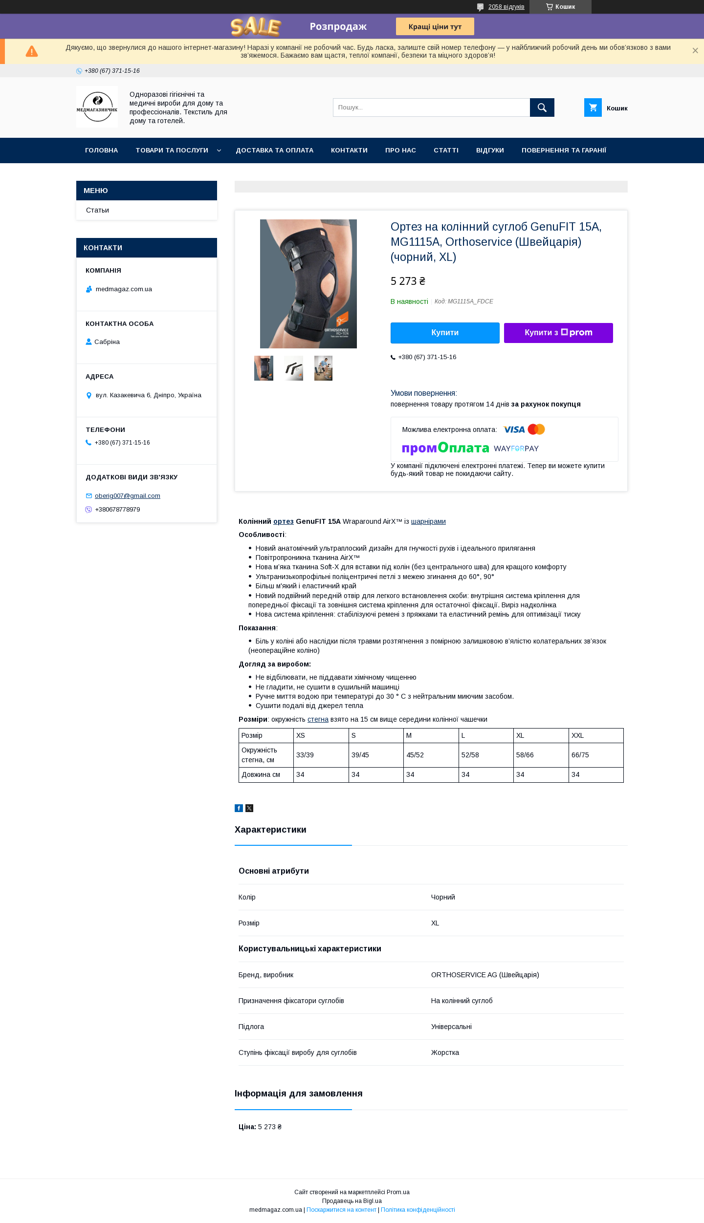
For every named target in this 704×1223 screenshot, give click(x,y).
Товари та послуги (171, 150)
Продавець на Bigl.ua (352, 1201)
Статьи (97, 210)
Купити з (558, 332)
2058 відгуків (506, 6)
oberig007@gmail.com (127, 495)
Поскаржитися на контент (341, 1209)
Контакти (349, 150)
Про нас (400, 150)
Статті (446, 150)
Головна (101, 150)
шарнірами (428, 521)
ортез (283, 521)
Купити (445, 332)
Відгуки (490, 150)
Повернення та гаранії (564, 150)
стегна (318, 719)
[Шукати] (542, 107)
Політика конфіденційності (418, 1209)
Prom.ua (398, 1192)
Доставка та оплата (274, 150)
